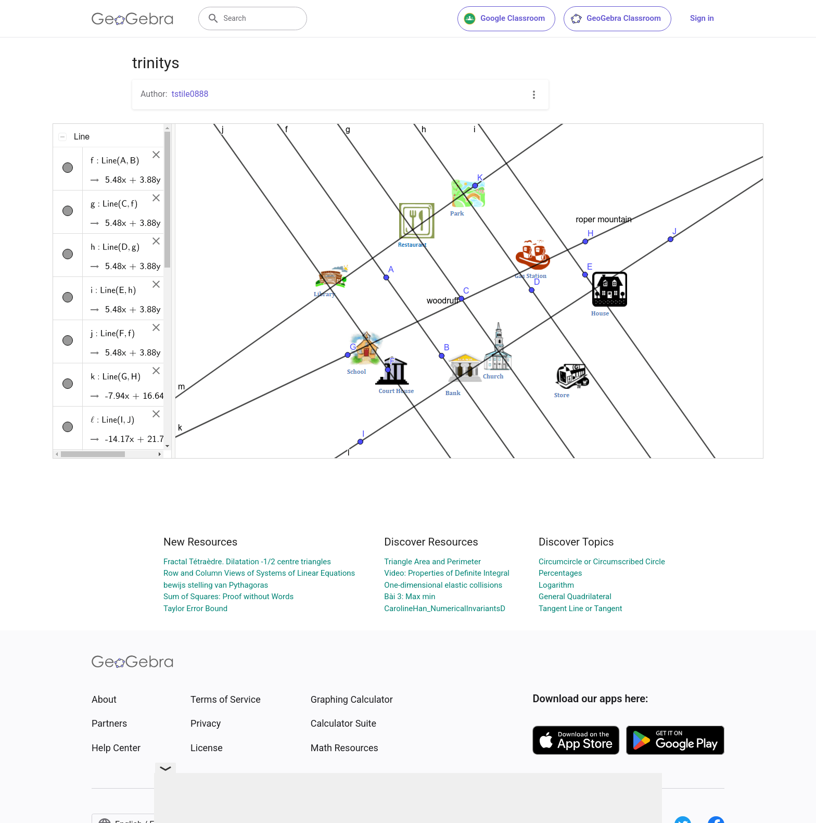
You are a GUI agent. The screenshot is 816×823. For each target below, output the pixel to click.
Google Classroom (504, 18)
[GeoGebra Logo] (132, 18)
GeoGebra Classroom (615, 18)
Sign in (702, 18)
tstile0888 (190, 94)
